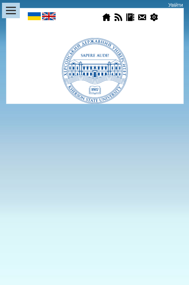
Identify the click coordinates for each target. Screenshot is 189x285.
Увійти (175, 5)
